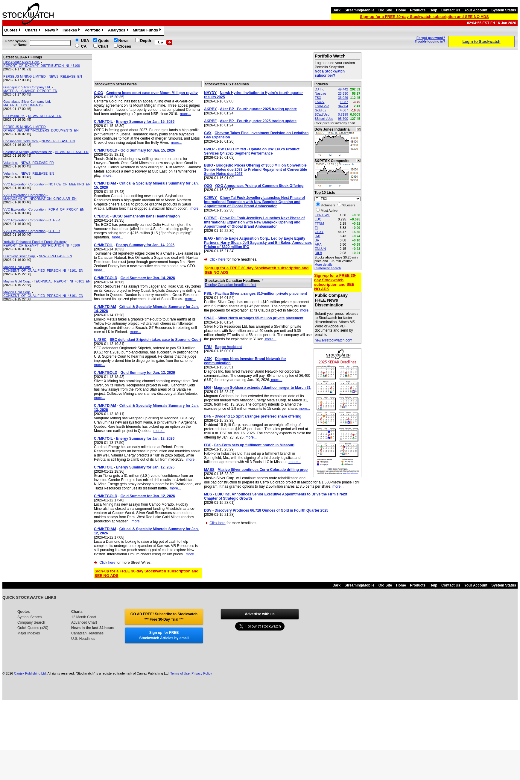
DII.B (318, 253)
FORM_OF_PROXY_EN (66, 209)
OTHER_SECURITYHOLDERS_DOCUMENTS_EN (41, 130)
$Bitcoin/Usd (324, 118)
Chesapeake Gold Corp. (21, 141)
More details (323, 264)
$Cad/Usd (322, 114)
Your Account (475, 10)
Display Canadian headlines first (230, 285)
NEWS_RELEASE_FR (37, 162)
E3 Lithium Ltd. (14, 116)
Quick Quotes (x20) (32, 628)
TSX (318, 97)
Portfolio (94, 31)
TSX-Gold (322, 106)
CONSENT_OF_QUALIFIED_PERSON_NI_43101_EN (43, 270)
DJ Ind (319, 89)
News (52, 31)
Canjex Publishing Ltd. (30, 673)
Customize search (327, 268)
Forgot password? (430, 38)
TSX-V (319, 102)
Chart (103, 46)
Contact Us (450, 10)
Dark (336, 10)
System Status (503, 10)
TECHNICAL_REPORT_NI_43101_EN (62, 281)
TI (316, 227)
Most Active (329, 210)
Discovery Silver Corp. (19, 256)
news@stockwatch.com (333, 340)
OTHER (54, 220)
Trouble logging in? (430, 41)
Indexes (72, 31)
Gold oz (320, 110)
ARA (318, 244)
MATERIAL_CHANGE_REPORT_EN (30, 91)
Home (401, 10)
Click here (107, 562)
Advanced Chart (84, 622)
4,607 (344, 110)
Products (417, 10)
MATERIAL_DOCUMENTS (22, 105)
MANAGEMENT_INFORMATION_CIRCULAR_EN (40, 198)
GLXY (319, 232)
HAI (317, 236)
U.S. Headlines (83, 639)
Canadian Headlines (87, 633)
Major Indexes (28, 633)
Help (433, 10)
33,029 (343, 97)
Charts (33, 31)
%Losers (348, 205)
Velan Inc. (10, 162)
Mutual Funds (148, 31)
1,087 (344, 102)
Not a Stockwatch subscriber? (330, 73)
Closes (124, 46)
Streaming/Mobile (359, 10)
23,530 (343, 93)
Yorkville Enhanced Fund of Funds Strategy (34, 242)
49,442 (343, 89)
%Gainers (328, 205)
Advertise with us (259, 614)
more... (185, 114)
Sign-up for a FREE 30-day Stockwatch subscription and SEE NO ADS (424, 16)
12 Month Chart (83, 617)
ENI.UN (320, 248)
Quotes (13, 31)
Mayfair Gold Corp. (17, 267)
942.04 (343, 106)
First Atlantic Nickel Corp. (21, 62)
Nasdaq (320, 93)
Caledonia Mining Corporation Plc (27, 152)
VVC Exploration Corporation (24, 184)
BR (317, 240)
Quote (104, 40)
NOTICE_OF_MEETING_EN (69, 184)
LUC (318, 219)
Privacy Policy (201, 673)
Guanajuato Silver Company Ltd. (27, 87)
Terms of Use (180, 673)
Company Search (31, 622)
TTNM (319, 223)
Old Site (385, 10)
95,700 (343, 118)
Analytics (119, 31)
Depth (145, 40)
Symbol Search (29, 617)
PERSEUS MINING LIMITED (24, 76)
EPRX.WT (322, 215)
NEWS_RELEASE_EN (65, 76)
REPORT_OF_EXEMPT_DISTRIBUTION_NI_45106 (41, 65)
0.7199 (343, 114)
